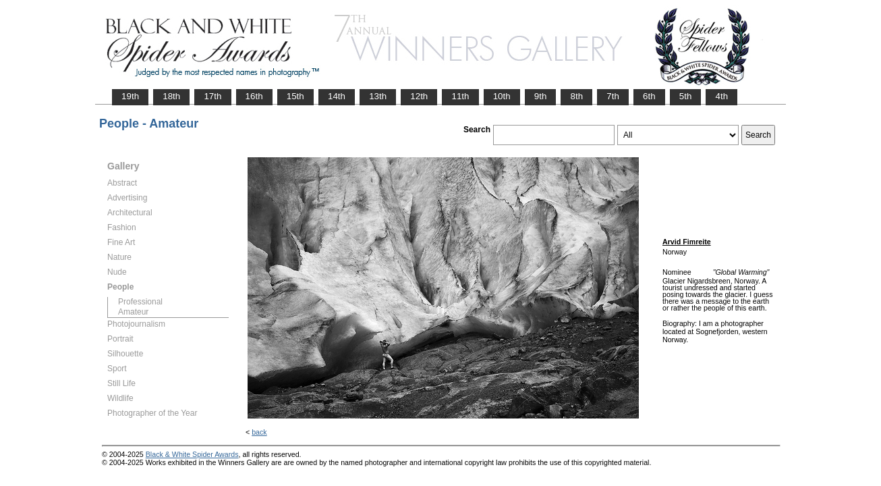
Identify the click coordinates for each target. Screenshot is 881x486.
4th (721, 96)
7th (613, 96)
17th (212, 96)
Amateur (133, 312)
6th (649, 96)
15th (295, 96)
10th (502, 96)
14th (336, 96)
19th (130, 96)
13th (378, 96)
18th (171, 96)
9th (541, 96)
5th (686, 96)
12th (419, 96)
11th (460, 96)
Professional (140, 301)
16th (254, 96)
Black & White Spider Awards (192, 454)
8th (576, 96)
